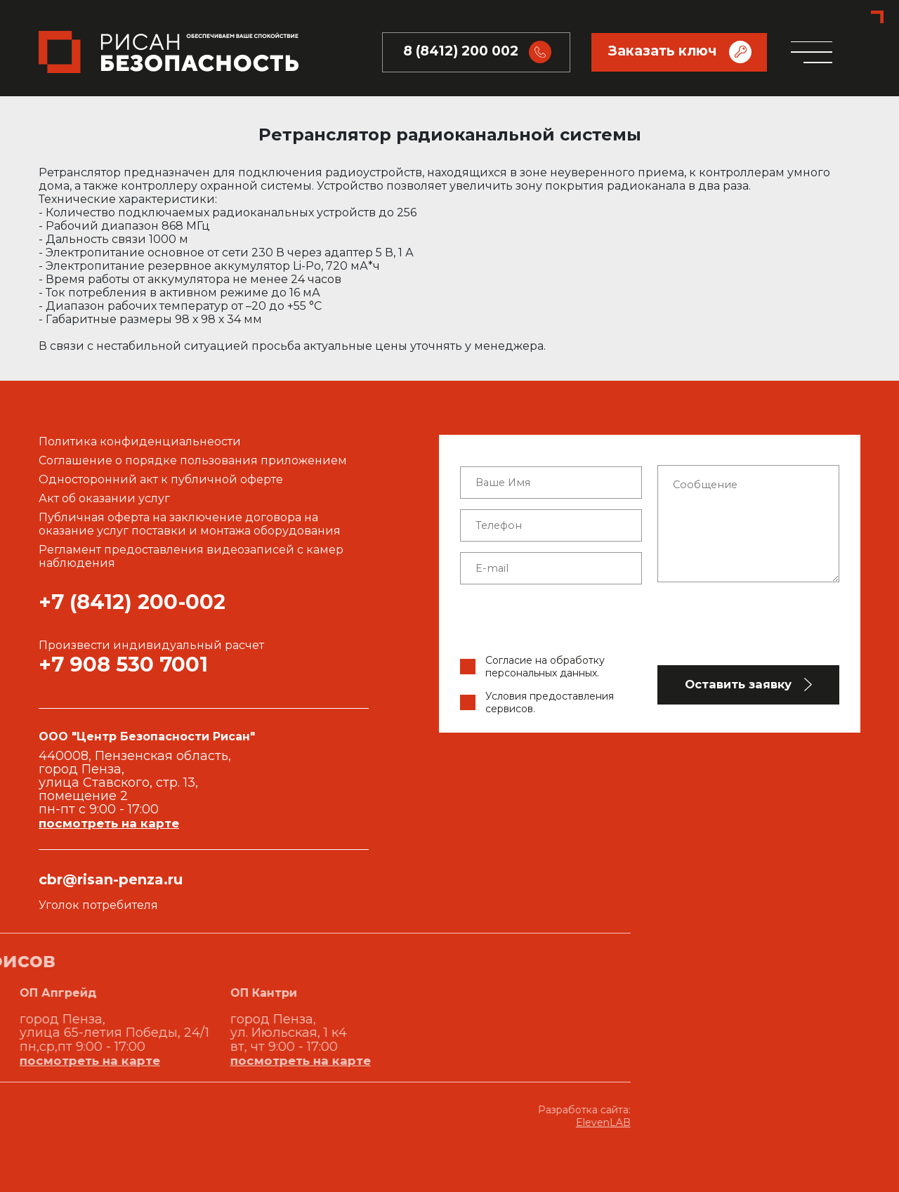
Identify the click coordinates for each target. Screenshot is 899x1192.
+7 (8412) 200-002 (132, 601)
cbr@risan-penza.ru (111, 879)
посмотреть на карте (109, 823)
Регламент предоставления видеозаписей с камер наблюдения (191, 556)
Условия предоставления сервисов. (549, 702)
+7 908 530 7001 (123, 664)
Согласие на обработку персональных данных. (545, 666)
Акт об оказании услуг (104, 498)
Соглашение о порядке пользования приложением (193, 460)
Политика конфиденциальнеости (140, 441)
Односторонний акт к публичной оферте (161, 479)
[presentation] (649, 623)
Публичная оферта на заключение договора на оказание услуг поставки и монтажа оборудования (190, 524)
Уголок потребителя (98, 905)
